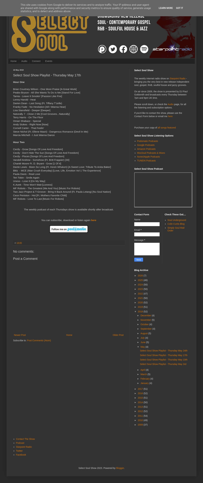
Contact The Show (25, 439)
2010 (141, 420)
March (144, 374)
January (144, 383)
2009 (141, 424)
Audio (24, 61)
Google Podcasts (146, 145)
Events (48, 61)
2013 (141, 406)
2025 (141, 280)
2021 (141, 298)
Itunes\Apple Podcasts (148, 156)
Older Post (118, 335)
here (93, 220)
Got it (179, 8)
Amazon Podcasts (146, 149)
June (143, 342)
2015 (141, 397)
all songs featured (167, 127)
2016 (141, 393)
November (146, 320)
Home (13, 61)
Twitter (19, 450)
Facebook (21, 454)
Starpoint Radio (177, 78)
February (145, 378)
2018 (141, 311)
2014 (141, 402)
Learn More (166, 8)
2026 (141, 275)
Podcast (20, 443)
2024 (141, 284)
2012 (141, 411)
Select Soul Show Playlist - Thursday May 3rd (163, 364)
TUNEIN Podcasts (146, 160)
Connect (36, 61)
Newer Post (20, 335)
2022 (141, 293)
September (146, 328)
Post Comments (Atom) (39, 340)
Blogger (120, 468)
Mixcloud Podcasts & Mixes (151, 153)
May (142, 347)
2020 (141, 302)
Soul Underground (176, 220)
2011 (141, 416)
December (146, 315)
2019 (141, 307)
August (144, 333)
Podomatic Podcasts (147, 141)
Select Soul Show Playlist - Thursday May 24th (163, 350)
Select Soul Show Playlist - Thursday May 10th (163, 359)
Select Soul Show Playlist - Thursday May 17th (163, 355)
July (142, 338)
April (143, 370)
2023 (141, 289)
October (144, 324)
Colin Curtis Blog (176, 224)
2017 (141, 389)
